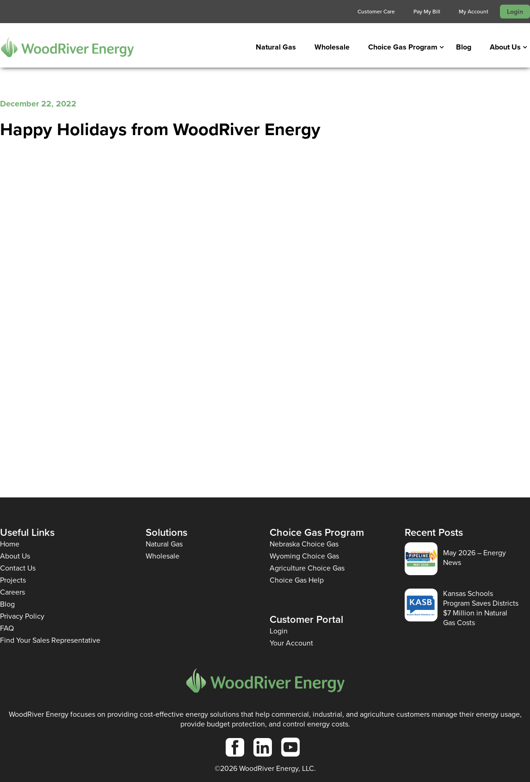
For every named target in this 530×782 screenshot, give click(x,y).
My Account (473, 11)
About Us (15, 556)
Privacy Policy (22, 616)
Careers (12, 592)
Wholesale (332, 47)
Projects (13, 580)
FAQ (7, 628)
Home (9, 544)
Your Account (291, 643)
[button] (403, 47)
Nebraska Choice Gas (304, 544)
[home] (67, 47)
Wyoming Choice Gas (304, 556)
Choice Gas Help (297, 580)
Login (515, 11)
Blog (463, 47)
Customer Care (376, 11)
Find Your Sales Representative (50, 640)
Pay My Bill (426, 11)
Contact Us (18, 568)
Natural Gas (276, 47)
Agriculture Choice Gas (307, 568)
